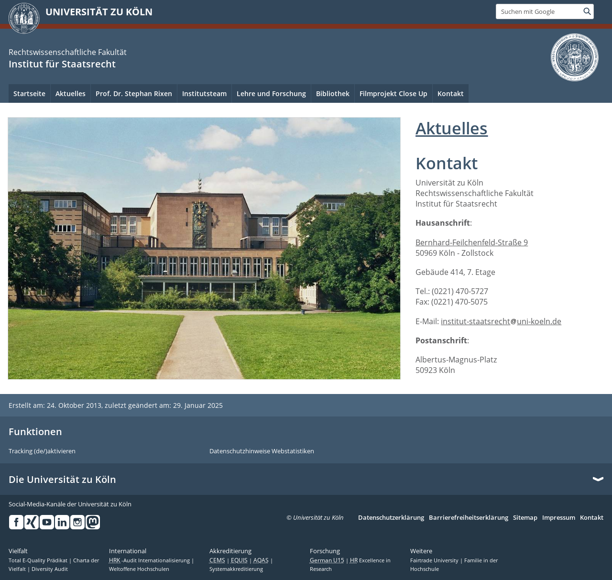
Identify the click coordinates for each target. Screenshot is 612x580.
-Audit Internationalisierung (150, 560)
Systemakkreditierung (236, 569)
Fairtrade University (435, 560)
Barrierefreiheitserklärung (468, 518)
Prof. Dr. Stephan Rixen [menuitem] (134, 93)
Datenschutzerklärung (391, 518)
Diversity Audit (50, 569)
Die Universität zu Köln (62, 479)
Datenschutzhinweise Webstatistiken (261, 451)
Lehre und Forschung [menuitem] (271, 93)
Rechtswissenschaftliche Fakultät (68, 52)
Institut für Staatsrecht (62, 63)
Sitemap (525, 518)
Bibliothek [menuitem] (333, 93)
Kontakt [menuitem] (450, 93)
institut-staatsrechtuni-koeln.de (501, 321)
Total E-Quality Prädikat (39, 560)
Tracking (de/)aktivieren (42, 451)
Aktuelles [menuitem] (70, 93)
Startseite (29, 93)
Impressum (558, 518)
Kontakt (591, 518)
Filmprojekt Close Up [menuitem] (393, 93)
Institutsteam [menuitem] (204, 93)
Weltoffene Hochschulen (139, 569)
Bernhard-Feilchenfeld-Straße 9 (471, 242)
